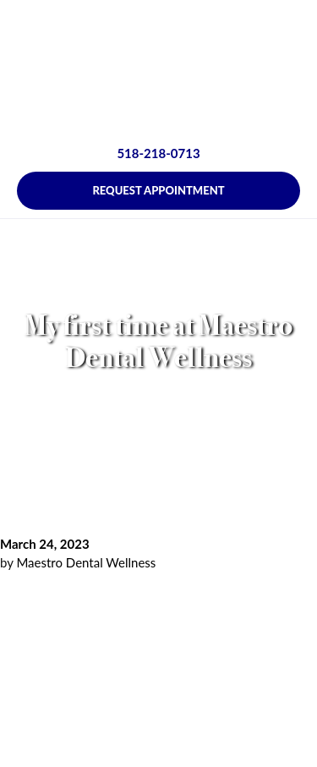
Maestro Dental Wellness (86, 562)
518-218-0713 (158, 153)
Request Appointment (158, 190)
